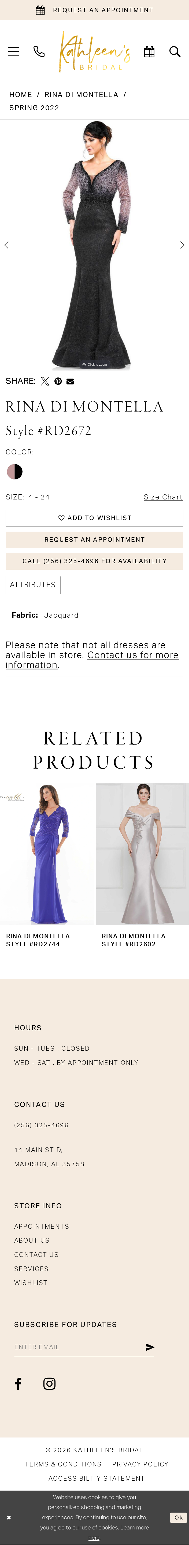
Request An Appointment (95, 540)
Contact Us (36, 1255)
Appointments (42, 1227)
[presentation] (47, 854)
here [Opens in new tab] (93, 1538)
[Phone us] (39, 51)
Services (31, 1269)
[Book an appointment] (94, 10)
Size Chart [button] (163, 497)
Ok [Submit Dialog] (179, 1517)
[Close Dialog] (9, 1517)
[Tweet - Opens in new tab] (45, 381)
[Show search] (175, 51)
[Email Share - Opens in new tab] (70, 381)
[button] (14, 51)
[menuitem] (14, 51)
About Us (32, 1241)
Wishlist (31, 1283)
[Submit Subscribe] (150, 1347)
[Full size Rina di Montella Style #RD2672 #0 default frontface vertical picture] (94, 245)
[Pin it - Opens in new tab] (58, 381)
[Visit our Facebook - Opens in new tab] (18, 1384)
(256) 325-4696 (41, 1125)
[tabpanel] (94, 245)
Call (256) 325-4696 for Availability (95, 561)
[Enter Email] (84, 1347)
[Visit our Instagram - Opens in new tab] (49, 1384)
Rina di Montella (82, 94)
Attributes (33, 584)
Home (20, 94)
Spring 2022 (34, 108)
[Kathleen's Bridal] (94, 52)
